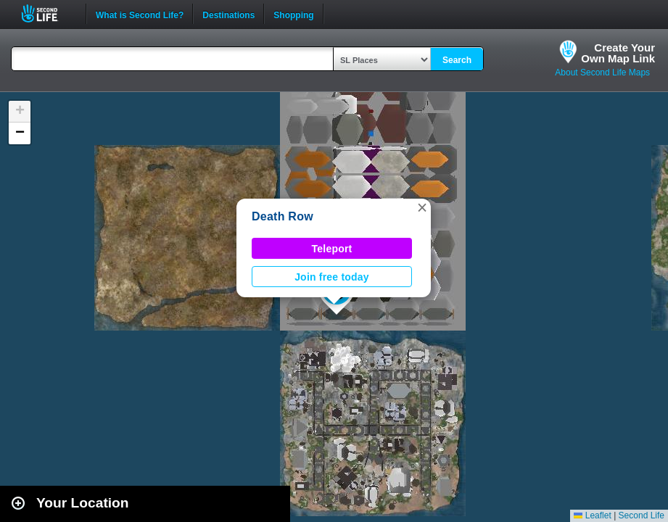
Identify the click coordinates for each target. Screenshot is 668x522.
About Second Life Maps (602, 72)
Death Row (282, 216)
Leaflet (592, 515)
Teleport (332, 248)
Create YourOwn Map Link (618, 53)
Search (456, 60)
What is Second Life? (140, 13)
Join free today (331, 277)
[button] (422, 207)
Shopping (293, 13)
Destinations (228, 13)
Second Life (47, 13)
